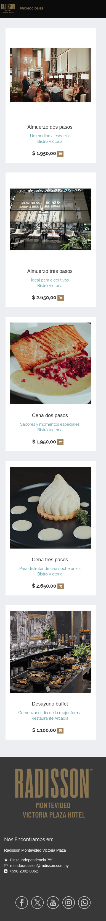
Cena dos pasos (50, 415)
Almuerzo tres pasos (50, 271)
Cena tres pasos (50, 559)
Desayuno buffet (50, 704)
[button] (60, 154)
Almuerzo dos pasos (49, 127)
